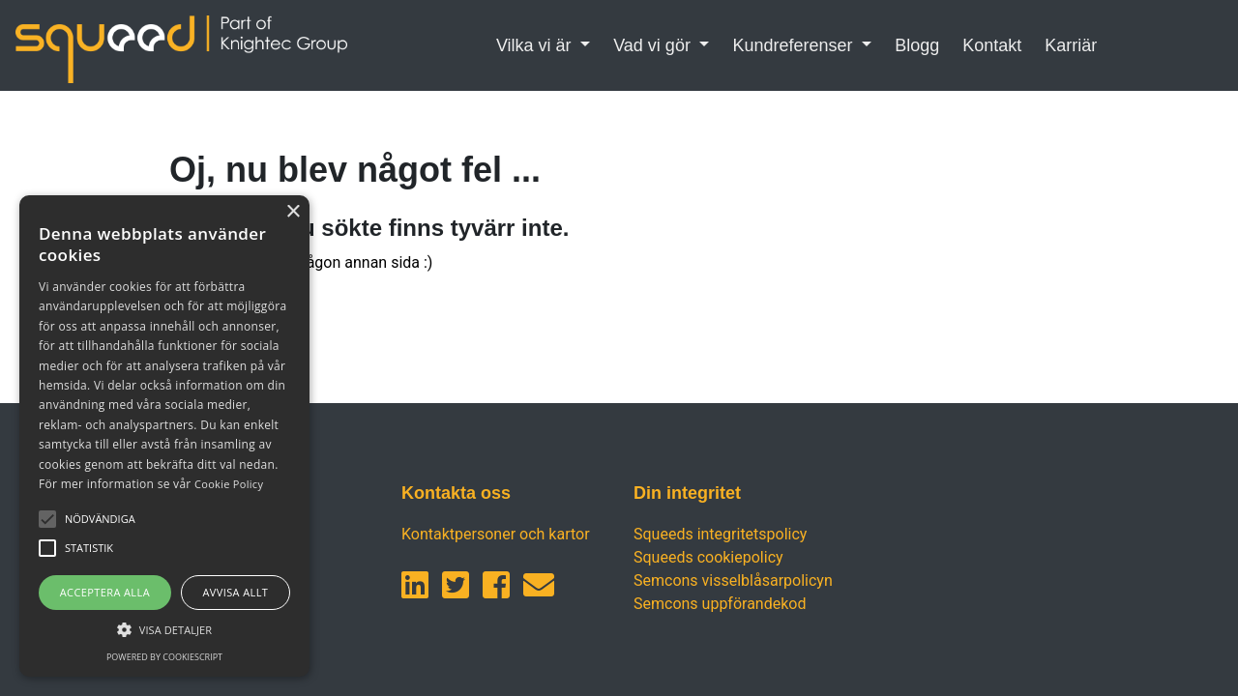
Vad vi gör (654, 45)
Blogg (917, 45)
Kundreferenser (794, 45)
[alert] (164, 436)
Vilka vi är (536, 45)
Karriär (1071, 45)
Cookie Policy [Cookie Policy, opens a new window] (228, 484)
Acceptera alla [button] (105, 592)
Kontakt (991, 45)
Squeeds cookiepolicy (708, 557)
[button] (100, 519)
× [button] (292, 212)
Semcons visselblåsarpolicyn (733, 580)
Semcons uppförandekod (720, 603)
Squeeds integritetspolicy (720, 534)
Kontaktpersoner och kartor (495, 534)
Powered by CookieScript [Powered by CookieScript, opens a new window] (164, 657)
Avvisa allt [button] (235, 592)
